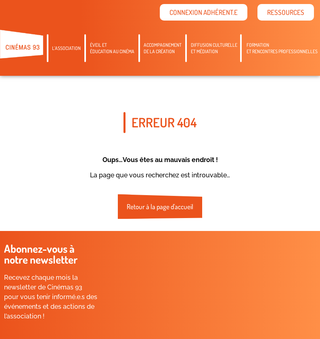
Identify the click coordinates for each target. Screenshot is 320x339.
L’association (66, 48)
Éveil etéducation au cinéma (112, 48)
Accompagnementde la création (163, 48)
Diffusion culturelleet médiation (214, 48)
